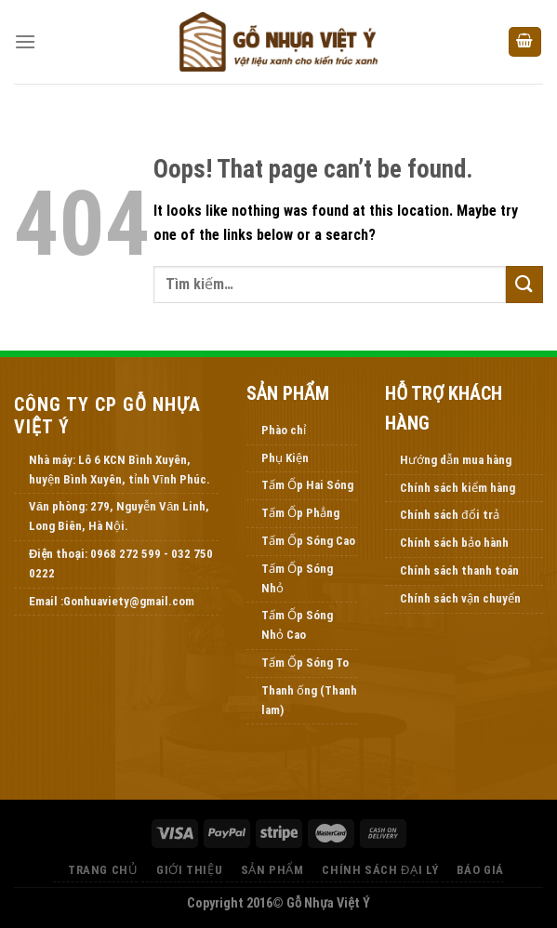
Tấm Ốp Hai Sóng (307, 485)
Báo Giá (480, 870)
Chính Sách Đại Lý (380, 870)
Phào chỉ (283, 430)
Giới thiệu (189, 870)
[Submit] (524, 284)
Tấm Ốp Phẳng (300, 513)
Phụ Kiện (285, 458)
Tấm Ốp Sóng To (305, 662)
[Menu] (25, 41)
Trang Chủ (103, 870)
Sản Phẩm (272, 870)
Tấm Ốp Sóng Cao (308, 541)
